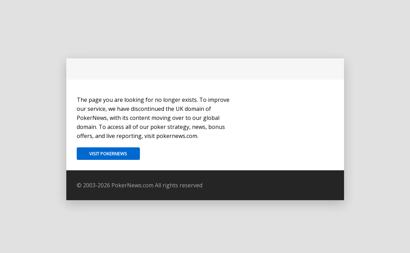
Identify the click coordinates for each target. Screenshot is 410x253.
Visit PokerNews (108, 153)
